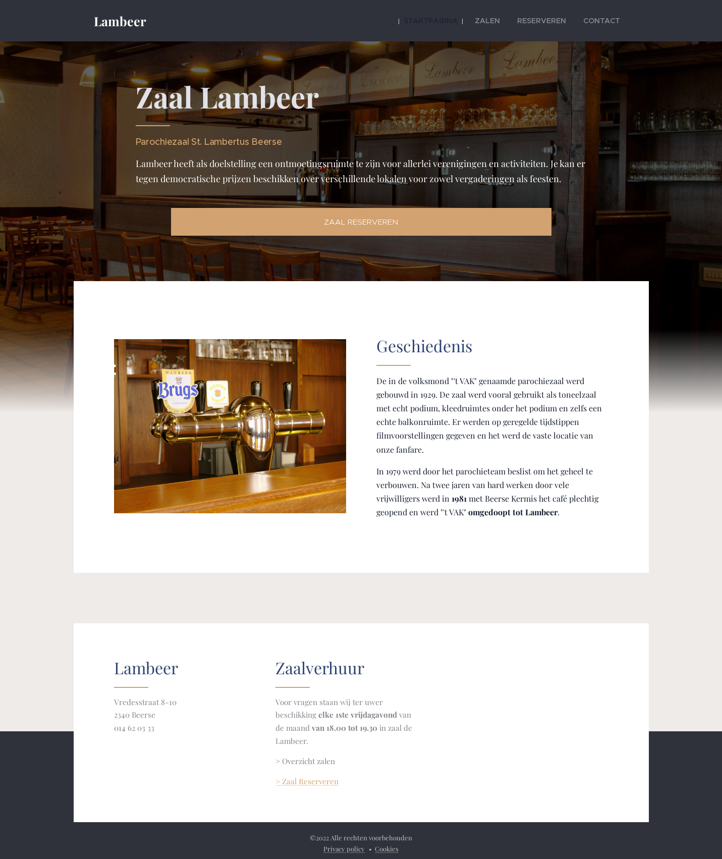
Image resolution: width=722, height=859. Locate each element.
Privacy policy (344, 848)
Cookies (387, 848)
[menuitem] (452, 20)
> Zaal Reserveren (306, 781)
